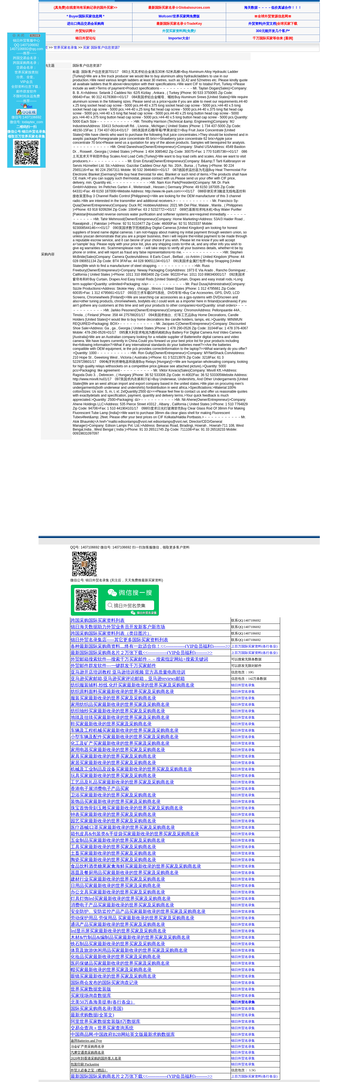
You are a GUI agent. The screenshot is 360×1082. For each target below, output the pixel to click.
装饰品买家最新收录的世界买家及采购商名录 (116, 801)
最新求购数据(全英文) (92, 1015)
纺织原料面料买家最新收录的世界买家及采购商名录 (122, 691)
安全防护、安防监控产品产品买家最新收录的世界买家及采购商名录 (138, 911)
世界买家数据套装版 (91, 989)
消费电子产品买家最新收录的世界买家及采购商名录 (122, 905)
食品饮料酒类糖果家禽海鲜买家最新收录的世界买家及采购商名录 (136, 866)
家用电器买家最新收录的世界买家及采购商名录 (118, 749)
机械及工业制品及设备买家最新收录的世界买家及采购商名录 (131, 769)
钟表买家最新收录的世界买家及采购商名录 (113, 814)
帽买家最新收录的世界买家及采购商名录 (111, 969)
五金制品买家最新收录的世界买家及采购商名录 (118, 840)
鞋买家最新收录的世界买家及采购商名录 (111, 723)
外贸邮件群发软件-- (113, 665)
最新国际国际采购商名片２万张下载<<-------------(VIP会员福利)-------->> (141, 652)
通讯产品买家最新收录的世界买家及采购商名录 (118, 924)
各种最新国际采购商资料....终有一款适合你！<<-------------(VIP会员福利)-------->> (150, 646)
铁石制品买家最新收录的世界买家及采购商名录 (118, 943)
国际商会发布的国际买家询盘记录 (104, 982)
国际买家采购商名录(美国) (97, 1008)
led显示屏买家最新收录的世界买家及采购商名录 (118, 930)
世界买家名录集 (65, 48)
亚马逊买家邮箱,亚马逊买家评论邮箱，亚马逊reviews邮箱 (128, 678)
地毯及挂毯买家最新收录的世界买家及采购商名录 (120, 717)
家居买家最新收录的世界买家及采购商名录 (113, 762)
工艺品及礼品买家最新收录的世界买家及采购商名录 (122, 782)
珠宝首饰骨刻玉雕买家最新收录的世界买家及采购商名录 (127, 808)
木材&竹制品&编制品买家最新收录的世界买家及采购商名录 (130, 937)
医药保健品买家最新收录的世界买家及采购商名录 (120, 963)
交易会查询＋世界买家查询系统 (102, 1027)
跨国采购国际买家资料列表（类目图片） (111, 633)
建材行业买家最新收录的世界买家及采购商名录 (118, 879)
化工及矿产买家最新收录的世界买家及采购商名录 (120, 743)
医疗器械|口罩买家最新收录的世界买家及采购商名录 (123, 827)
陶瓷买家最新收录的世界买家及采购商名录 (113, 859)
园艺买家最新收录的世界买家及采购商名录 (113, 820)
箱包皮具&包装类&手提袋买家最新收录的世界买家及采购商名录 (135, 833)
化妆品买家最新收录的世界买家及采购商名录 (116, 956)
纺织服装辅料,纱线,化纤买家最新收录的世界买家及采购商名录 (132, 685)
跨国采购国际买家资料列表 (98, 620)
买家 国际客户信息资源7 (101, 48)
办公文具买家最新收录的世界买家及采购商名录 (118, 892)
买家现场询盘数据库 (91, 995)
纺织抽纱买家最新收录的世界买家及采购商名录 (118, 710)
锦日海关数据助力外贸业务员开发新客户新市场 (118, 626)
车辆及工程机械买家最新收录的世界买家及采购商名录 (125, 730)
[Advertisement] (142, 459)
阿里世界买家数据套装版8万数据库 (105, 1021)
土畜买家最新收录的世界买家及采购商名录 (113, 853)
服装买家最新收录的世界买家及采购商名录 (113, 698)
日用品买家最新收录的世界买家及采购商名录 (116, 885)
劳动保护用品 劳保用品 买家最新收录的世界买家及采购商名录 (132, 917)
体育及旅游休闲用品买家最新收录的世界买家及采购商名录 (129, 950)
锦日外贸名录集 (243, 685)
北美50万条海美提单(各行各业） (103, 1002)
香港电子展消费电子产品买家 (100, 788)
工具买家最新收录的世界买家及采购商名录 (113, 846)
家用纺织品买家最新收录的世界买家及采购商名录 (120, 704)
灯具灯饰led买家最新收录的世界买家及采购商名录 (121, 898)
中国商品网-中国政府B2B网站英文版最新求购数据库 (123, 1034)
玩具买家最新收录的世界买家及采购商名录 (113, 775)
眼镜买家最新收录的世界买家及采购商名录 (113, 976)
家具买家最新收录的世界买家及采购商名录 (113, 756)
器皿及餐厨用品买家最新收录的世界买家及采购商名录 (125, 872)
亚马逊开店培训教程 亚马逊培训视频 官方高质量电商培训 (128, 672)
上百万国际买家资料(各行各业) (254, 646)
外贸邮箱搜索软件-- (139, 659)
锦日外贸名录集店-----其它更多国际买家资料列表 (119, 639)
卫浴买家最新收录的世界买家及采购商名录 (113, 795)
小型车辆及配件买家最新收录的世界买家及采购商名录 (125, 736)
